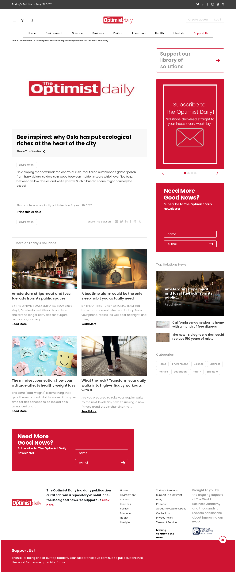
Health (159, 33)
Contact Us (163, 513)
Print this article (29, 212)
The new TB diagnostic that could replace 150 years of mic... (197, 337)
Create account (199, 19)
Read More (19, 324)
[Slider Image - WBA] (188, 173)
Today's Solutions (167, 490)
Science (77, 33)
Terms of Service (166, 522)
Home (32, 33)
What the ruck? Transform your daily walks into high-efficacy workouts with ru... (114, 385)
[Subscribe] (185, 173)
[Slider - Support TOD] (192, 173)
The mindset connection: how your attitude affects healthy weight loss (43, 383)
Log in (218, 19)
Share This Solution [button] (31, 151)
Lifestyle (178, 33)
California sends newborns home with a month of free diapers (198, 324)
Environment (54, 33)
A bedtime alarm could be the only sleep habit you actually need (112, 296)
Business (98, 33)
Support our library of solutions (175, 60)
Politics (118, 33)
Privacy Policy (164, 518)
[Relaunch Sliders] (195, 173)
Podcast (161, 504)
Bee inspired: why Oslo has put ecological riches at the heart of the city (72, 40)
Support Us (201, 33)
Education (139, 33)
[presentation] (186, 222)
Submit (211, 244)
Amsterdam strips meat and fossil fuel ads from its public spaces (42, 296)
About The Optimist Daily (171, 508)
